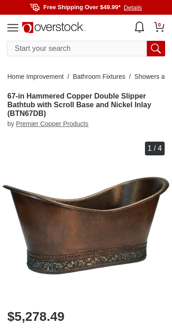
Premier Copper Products (52, 123)
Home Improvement (35, 76)
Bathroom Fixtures (99, 76)
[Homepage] (53, 27)
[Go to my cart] (159, 27)
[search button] (156, 48)
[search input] (86, 48)
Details (133, 7)
